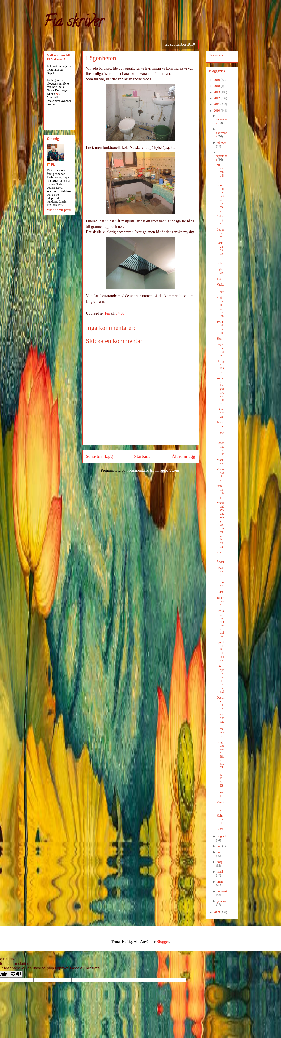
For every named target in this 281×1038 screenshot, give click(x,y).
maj (219, 862)
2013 (217, 92)
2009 (217, 912)
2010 (217, 110)
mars (220, 881)
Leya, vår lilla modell (220, 577)
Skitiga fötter (220, 367)
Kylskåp (220, 271)
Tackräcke (220, 601)
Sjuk (219, 338)
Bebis (220, 263)
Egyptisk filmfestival (220, 651)
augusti (221, 836)
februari (222, 891)
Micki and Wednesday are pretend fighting (220, 524)
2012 (217, 98)
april (220, 871)
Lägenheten (220, 413)
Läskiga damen (220, 250)
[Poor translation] (16, 974)
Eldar (220, 592)
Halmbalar (220, 819)
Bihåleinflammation (220, 307)
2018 (217, 86)
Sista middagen (220, 491)
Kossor (220, 554)
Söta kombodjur (220, 172)
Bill (219, 278)
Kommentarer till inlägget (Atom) (153, 470)
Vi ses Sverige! (220, 475)
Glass (220, 828)
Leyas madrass (220, 350)
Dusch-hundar (220, 703)
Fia (53, 164)
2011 (217, 104)
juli (219, 846)
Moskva (220, 461)
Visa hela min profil (59, 210)
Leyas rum (220, 233)
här (57, 94)
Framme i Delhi (220, 430)
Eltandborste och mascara (220, 725)
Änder (220, 562)
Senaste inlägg (99, 456)
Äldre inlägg (183, 456)
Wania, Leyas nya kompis (220, 391)
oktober (222, 142)
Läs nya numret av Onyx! (220, 679)
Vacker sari (220, 288)
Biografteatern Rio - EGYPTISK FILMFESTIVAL (220, 769)
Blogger (162, 941)
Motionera (220, 806)
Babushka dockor (220, 448)
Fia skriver (73, 23)
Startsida (142, 456)
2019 (217, 79)
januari (221, 901)
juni (219, 852)
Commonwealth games (220, 198)
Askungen (220, 220)
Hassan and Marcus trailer (220, 623)
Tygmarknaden (220, 327)
